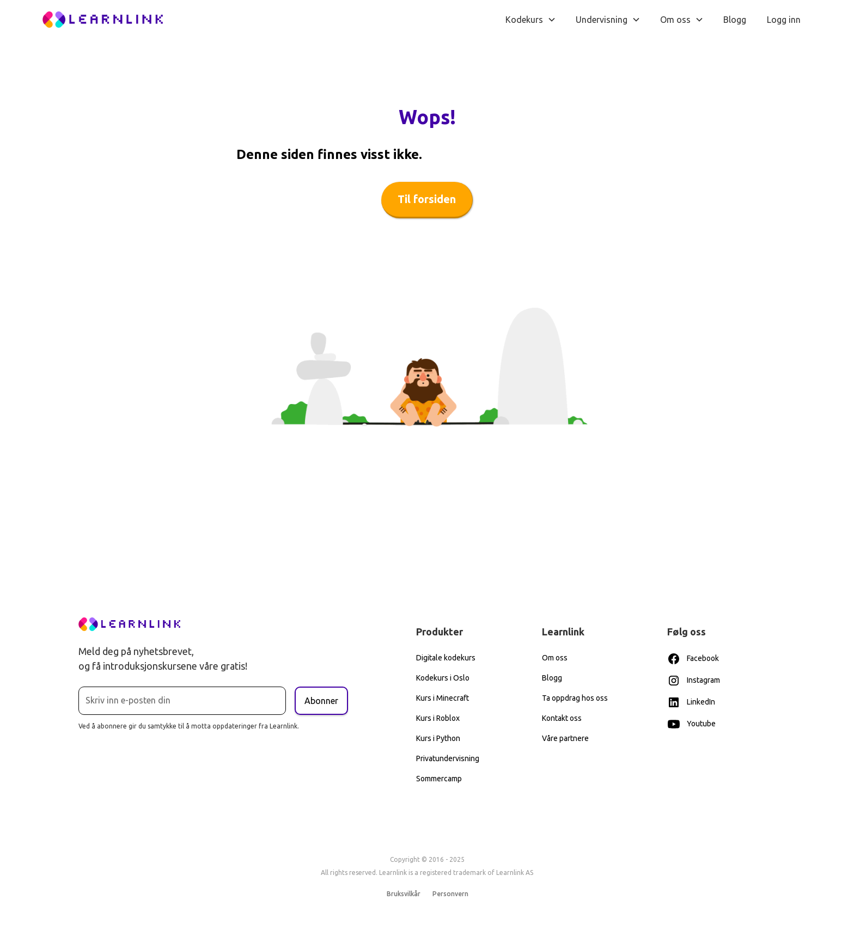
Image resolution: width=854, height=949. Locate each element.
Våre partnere (565, 738)
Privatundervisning (447, 758)
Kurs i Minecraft (442, 698)
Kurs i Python (438, 738)
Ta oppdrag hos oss (575, 698)
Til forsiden (427, 199)
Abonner (321, 701)
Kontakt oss (562, 718)
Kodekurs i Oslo (442, 678)
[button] (531, 19)
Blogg (734, 20)
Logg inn (784, 20)
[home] (102, 19)
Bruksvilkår (403, 893)
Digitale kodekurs (445, 657)
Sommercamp (439, 778)
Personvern (449, 893)
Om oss (555, 657)
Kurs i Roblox (438, 718)
